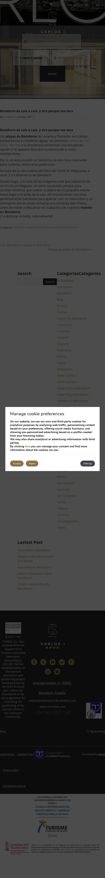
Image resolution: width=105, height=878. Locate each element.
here (27, 446)
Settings (87, 463)
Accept (17, 463)
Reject (32, 463)
